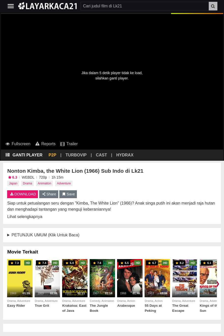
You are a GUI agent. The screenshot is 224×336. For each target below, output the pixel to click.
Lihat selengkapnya (24, 216)
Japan (13, 183)
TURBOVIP (76, 155)
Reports (44, 144)
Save (68, 194)
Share (48, 194)
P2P (52, 155)
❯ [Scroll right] (217, 283)
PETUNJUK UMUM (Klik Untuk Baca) (45, 235)
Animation (44, 183)
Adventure (64, 183)
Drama (27, 183)
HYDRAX (125, 155)
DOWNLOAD (22, 194)
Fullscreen (18, 144)
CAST (101, 155)
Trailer (69, 144)
